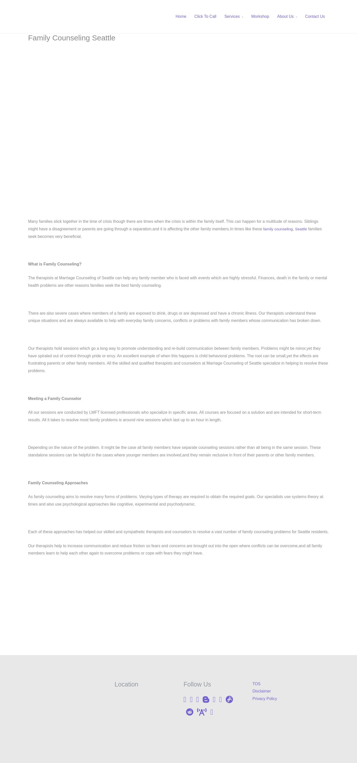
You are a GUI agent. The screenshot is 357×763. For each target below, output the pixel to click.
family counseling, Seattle (286, 229)
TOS (256, 684)
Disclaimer (261, 691)
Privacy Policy (265, 699)
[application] (241, 16)
